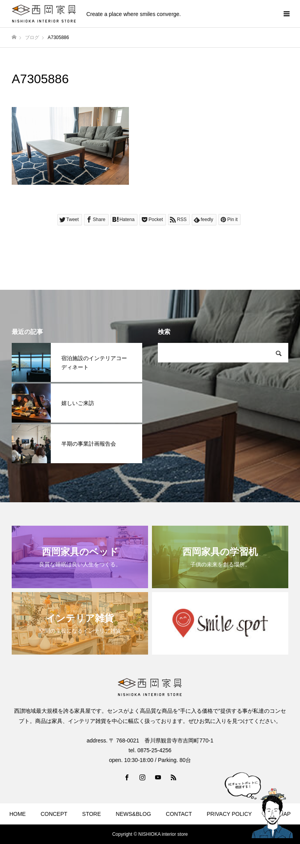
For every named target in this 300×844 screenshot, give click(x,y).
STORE (91, 814)
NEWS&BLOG (133, 814)
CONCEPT (54, 814)
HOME (17, 814)
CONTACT (179, 814)
